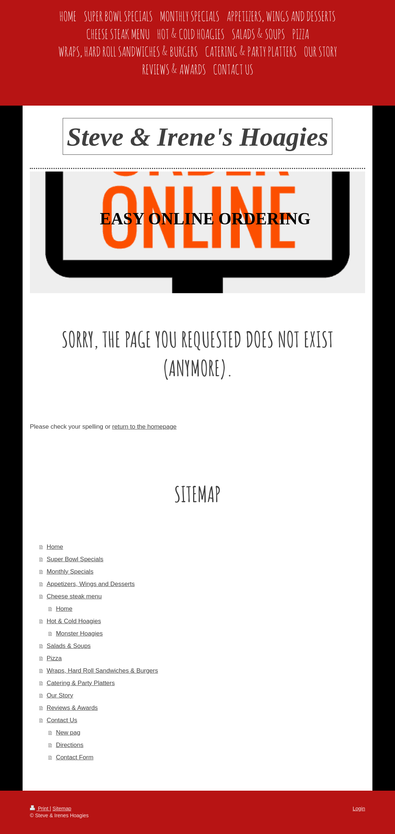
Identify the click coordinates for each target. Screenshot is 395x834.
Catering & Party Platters (81, 683)
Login (359, 808)
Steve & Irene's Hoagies (197, 137)
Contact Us (62, 720)
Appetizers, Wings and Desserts (91, 584)
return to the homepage (144, 426)
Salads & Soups (69, 645)
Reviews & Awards (72, 707)
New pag (68, 732)
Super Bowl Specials (75, 559)
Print (40, 808)
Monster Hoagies (79, 633)
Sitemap (61, 808)
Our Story (60, 695)
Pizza (54, 658)
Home (55, 546)
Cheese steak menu (74, 596)
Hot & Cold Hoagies (74, 621)
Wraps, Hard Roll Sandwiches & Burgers (102, 670)
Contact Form (74, 757)
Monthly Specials (70, 571)
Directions (69, 744)
